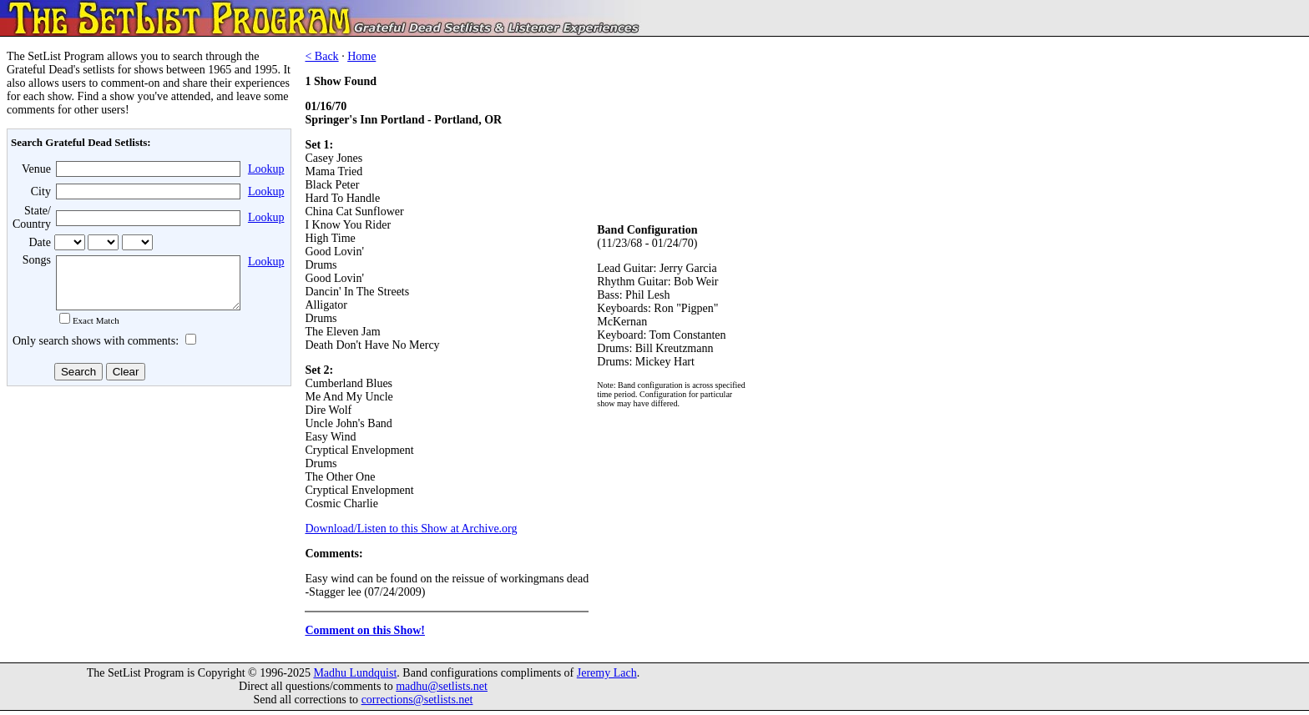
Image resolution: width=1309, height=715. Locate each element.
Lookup (266, 169)
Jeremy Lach (607, 677)
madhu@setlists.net (442, 690)
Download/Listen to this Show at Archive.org (411, 528)
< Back (321, 56)
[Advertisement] (147, 525)
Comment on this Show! (365, 630)
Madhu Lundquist (355, 677)
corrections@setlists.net (417, 703)
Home (361, 56)
